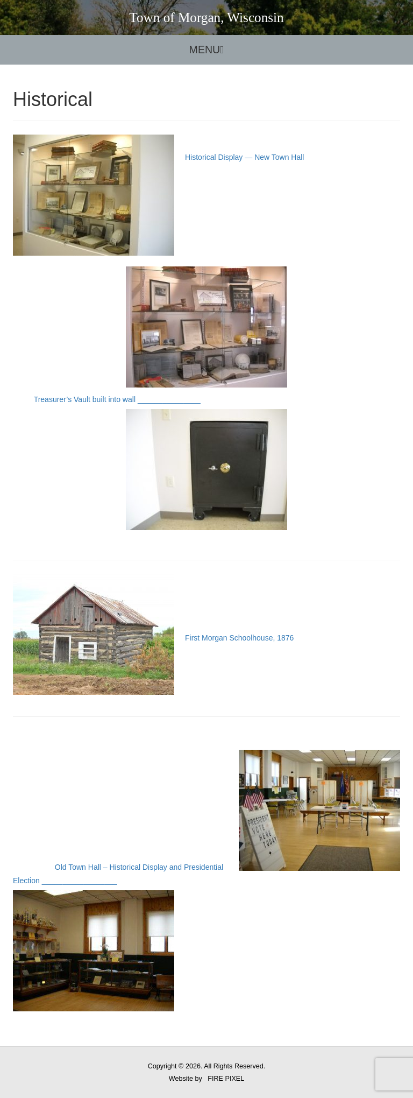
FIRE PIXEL (226, 1078)
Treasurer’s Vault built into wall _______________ (150, 462)
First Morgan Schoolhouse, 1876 (153, 638)
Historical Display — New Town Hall (215, 270)
